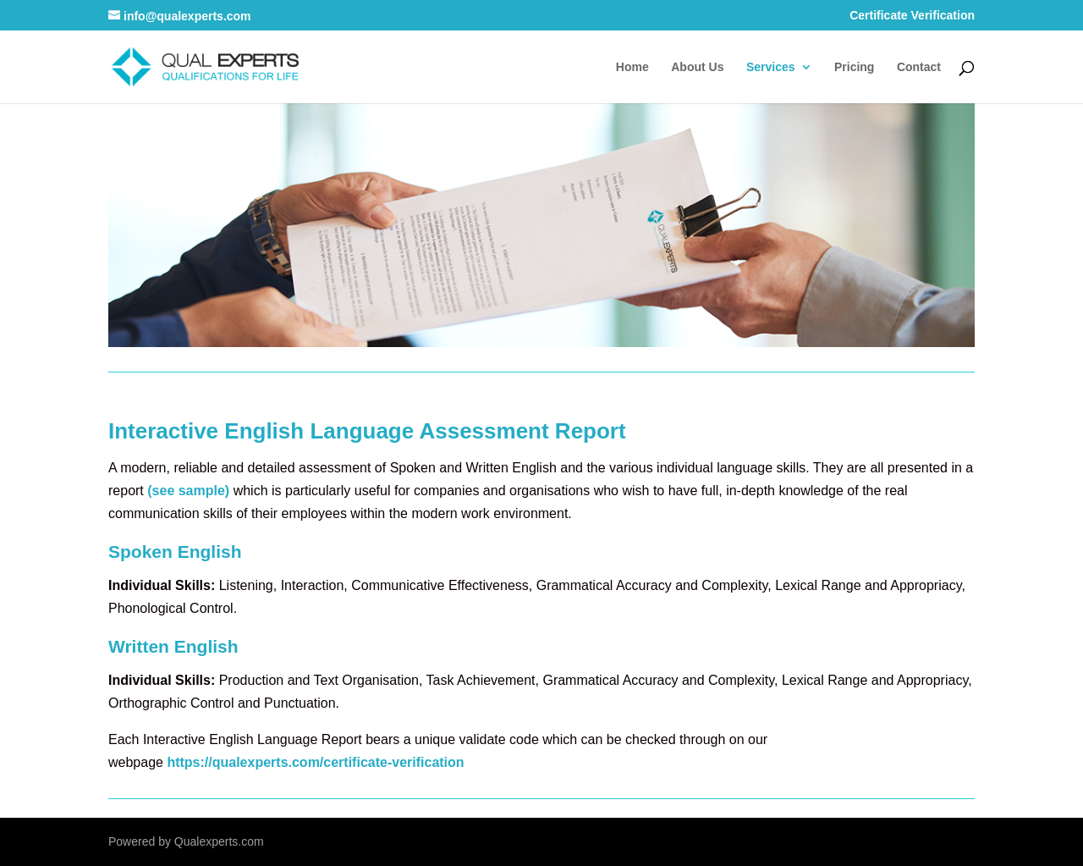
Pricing (854, 67)
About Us (697, 67)
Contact (919, 67)
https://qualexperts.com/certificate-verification (315, 762)
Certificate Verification (912, 15)
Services (770, 67)
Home (632, 67)
